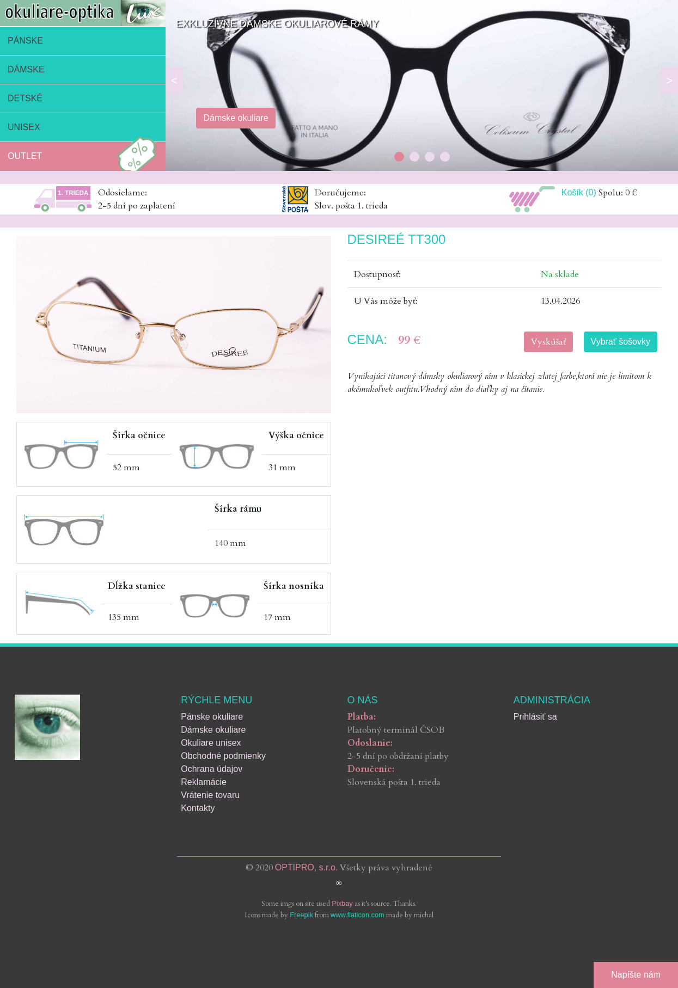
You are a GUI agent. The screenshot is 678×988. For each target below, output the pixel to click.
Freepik (301, 915)
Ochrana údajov (211, 769)
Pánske (25, 40)
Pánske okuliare (212, 716)
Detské (25, 98)
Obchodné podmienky (223, 755)
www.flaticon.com (357, 915)
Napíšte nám (636, 974)
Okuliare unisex (211, 742)
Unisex (24, 127)
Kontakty (198, 808)
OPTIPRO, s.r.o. (306, 867)
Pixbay (342, 903)
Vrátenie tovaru (210, 795)
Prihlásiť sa (535, 716)
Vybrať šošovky (620, 341)
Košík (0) (578, 192)
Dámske (26, 69)
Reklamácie (204, 782)
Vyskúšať (548, 342)
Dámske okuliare (213, 729)
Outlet (85, 156)
